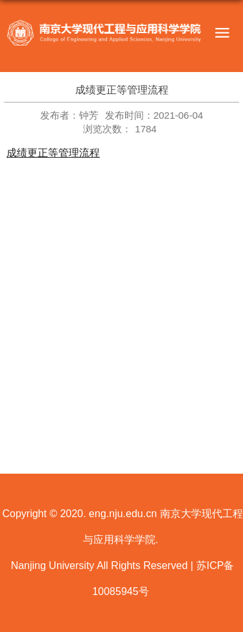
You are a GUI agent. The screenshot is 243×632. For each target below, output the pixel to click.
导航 (222, 33)
